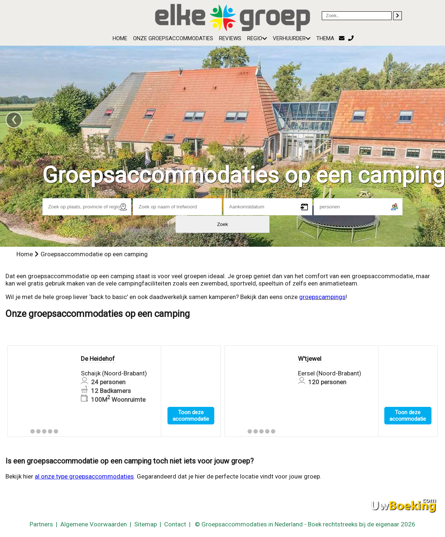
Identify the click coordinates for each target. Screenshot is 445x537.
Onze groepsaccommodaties (173, 38)
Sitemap (145, 524)
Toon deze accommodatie (191, 415)
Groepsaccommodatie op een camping (94, 254)
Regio (257, 38)
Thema (325, 38)
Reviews (230, 38)
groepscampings (322, 296)
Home (120, 38)
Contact (175, 524)
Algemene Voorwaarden (93, 524)
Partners (41, 524)
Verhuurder (291, 38)
